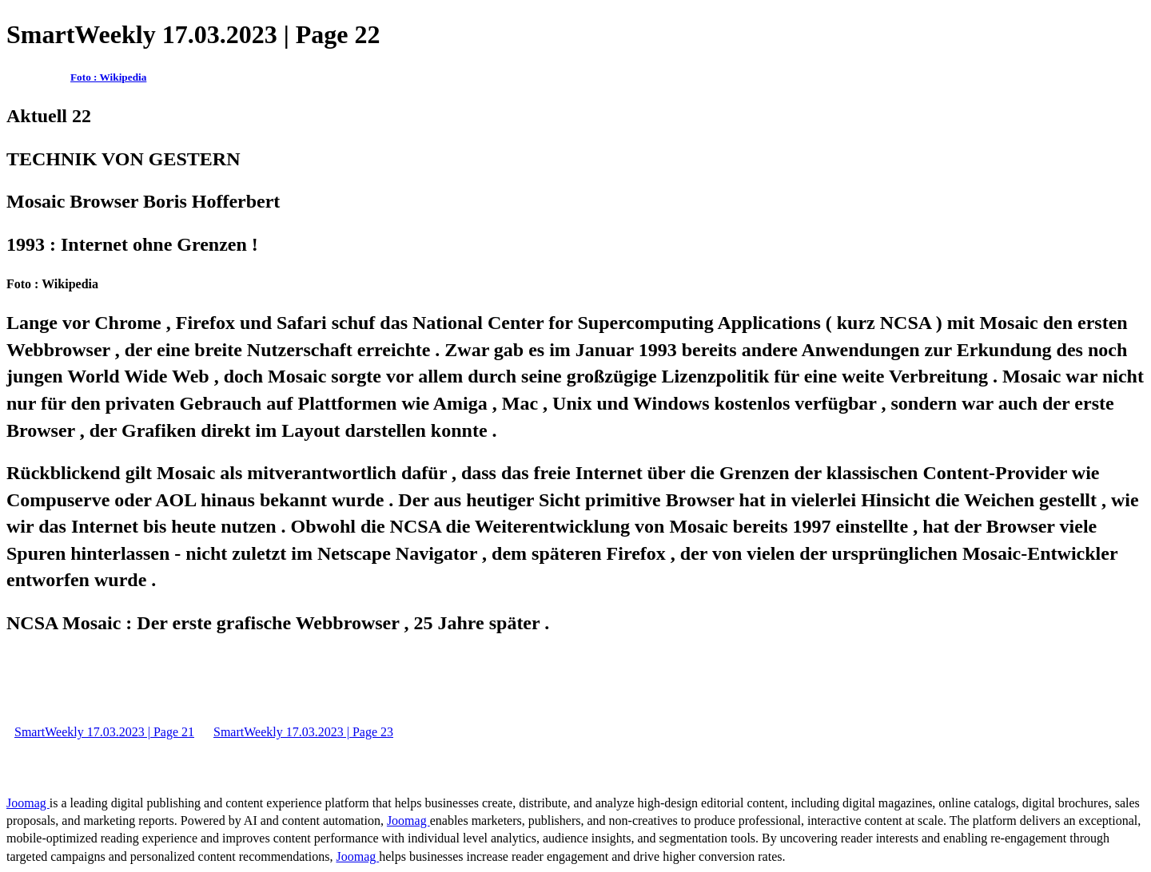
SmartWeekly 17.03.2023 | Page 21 (104, 732)
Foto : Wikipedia (108, 77)
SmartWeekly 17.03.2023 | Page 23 (303, 732)
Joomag (28, 803)
